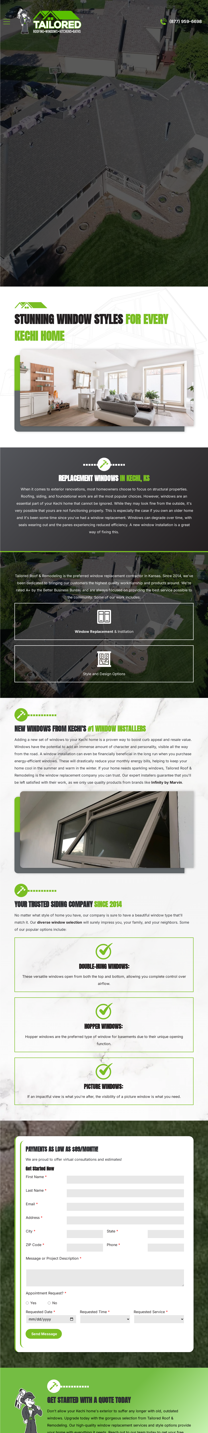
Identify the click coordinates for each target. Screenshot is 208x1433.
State (111, 1231)
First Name (35, 1177)
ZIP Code (33, 1244)
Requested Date (39, 1312)
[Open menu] (6, 21)
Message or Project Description (52, 1258)
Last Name (35, 1190)
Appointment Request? (44, 1293)
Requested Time (93, 1312)
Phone (112, 1244)
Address (33, 1217)
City (29, 1231)
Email (30, 1204)
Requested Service (149, 1312)
